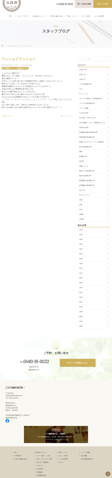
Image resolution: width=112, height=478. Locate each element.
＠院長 (81, 223)
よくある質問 (99, 16)
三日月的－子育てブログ (87, 122)
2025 (81, 239)
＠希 (80, 209)
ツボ (80, 93)
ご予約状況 (17, 460)
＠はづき (82, 194)
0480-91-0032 (36, 365)
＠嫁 (80, 204)
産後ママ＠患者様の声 (86, 175)
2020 (81, 263)
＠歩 (80, 214)
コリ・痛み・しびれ (43, 460)
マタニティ (40, 470)
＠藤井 (81, 218)
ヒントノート (83, 98)
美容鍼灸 (40, 476)
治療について (83, 170)
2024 (81, 243)
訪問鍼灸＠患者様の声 (86, 189)
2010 (81, 311)
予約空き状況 (83, 132)
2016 (81, 282)
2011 (81, 306)
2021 (81, 258)
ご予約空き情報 (85, 4)
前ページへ (8, 120)
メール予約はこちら (79, 367)
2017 (81, 277)
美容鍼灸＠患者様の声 (86, 185)
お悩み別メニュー (38, 16)
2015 (81, 287)
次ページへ (65, 120)
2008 (81, 321)
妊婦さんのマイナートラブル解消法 (91, 146)
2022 (81, 253)
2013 (81, 297)
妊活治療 (40, 473)
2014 (81, 292)
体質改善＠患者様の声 (86, 141)
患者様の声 (83, 161)
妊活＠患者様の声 (85, 151)
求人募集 (84, 460)
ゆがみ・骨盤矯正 (43, 466)
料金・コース (72, 16)
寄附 (80, 156)
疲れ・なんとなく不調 (44, 463)
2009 (81, 316)
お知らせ (82, 83)
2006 (81, 330)
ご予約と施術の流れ (56, 16)
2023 (81, 248)
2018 (81, 272)
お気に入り (83, 79)
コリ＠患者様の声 (85, 88)
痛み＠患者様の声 (85, 180)
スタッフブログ (22, 16)
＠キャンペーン (84, 199)
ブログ (61, 466)
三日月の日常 (83, 117)
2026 (81, 234)
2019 (81, 268)
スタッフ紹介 (85, 16)
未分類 (81, 165)
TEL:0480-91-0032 (11, 402)
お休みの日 (83, 74)
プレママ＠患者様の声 (86, 107)
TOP (10, 16)
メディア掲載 (83, 112)
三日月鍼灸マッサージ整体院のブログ (15, 72)
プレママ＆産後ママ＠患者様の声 (90, 103)
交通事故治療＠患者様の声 (88, 136)
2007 (81, 325)
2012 (81, 301)
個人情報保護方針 (87, 463)
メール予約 (104, 4)
